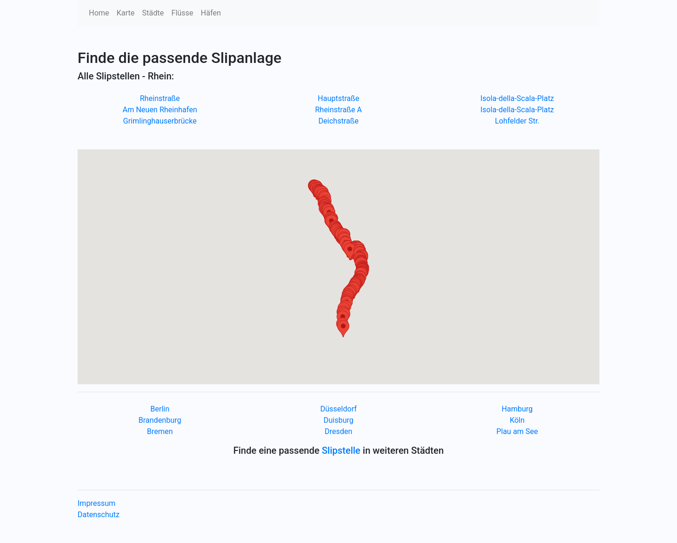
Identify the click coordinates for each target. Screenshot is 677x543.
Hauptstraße (338, 98)
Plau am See (517, 431)
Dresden (339, 431)
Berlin (160, 408)
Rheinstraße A (338, 109)
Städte (153, 12)
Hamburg (517, 408)
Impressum (97, 503)
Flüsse (183, 12)
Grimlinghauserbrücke (160, 120)
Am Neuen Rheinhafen (160, 109)
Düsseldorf (338, 408)
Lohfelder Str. (517, 120)
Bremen (160, 431)
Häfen (211, 12)
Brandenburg (159, 420)
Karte (125, 12)
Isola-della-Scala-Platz (517, 98)
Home (99, 12)
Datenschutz (98, 514)
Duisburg (338, 420)
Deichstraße (338, 120)
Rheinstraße (160, 98)
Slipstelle (341, 450)
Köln (517, 420)
